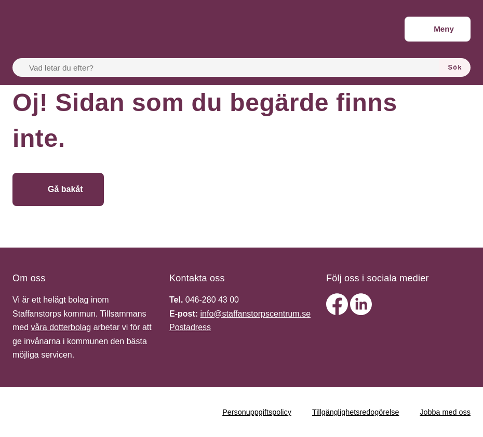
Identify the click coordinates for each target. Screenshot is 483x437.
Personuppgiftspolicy (256, 412)
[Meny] (438, 29)
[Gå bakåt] (58, 189)
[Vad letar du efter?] (232, 67)
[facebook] (338, 312)
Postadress (190, 327)
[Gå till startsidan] (180, 189)
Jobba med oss (445, 412)
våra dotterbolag (61, 327)
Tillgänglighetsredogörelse (355, 412)
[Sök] (455, 67)
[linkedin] (361, 312)
